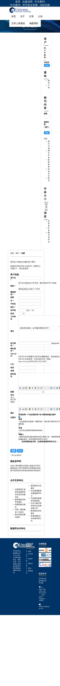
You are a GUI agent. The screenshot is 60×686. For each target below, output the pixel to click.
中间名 (13, 304)
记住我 (46, 62)
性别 (12, 314)
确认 (12, 413)
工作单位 (13, 318)
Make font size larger (46, 209)
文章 (31, 16)
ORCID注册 (39, 357)
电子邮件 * (13, 344)
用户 (17, 253)
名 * (12, 301)
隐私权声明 (55, 343)
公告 (40, 16)
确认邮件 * (13, 349)
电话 (12, 368)
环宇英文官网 (30, 5)
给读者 (49, 223)
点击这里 (24, 268)
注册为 (13, 417)
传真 (12, 371)
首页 (17, 1)
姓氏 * (12, 307)
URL (12, 364)
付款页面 (45, 5)
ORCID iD (13, 355)
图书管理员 (49, 237)
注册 (23, 253)
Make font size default (46, 206)
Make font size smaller (46, 203)
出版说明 (27, 1)
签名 (12, 331)
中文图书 (15, 5)
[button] (20, 387)
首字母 (13, 310)
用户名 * (13, 279)
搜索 (47, 115)
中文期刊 (40, 1)
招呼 (12, 297)
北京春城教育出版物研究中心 (36, 493)
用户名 (45, 50)
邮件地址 (13, 375)
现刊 (28, 568)
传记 (12, 395)
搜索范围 (47, 125)
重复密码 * (13, 293)
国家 (12, 392)
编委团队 (34, 23)
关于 (22, 16)
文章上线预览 (18, 23)
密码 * (12, 286)
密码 (45, 56)
